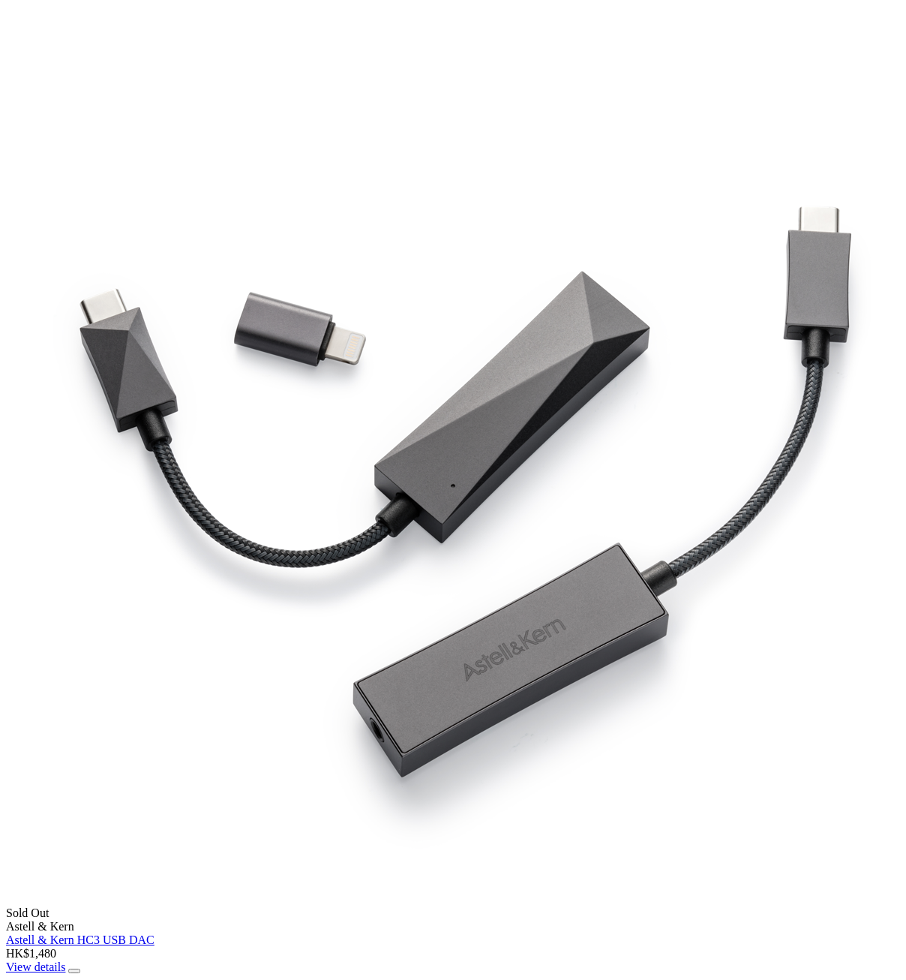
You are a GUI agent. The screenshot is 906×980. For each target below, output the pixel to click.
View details (35, 966)
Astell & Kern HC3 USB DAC (80, 939)
